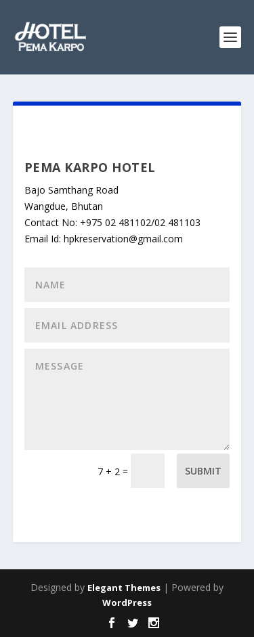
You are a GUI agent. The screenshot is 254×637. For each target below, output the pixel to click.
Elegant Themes (124, 587)
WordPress (127, 602)
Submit (203, 470)
